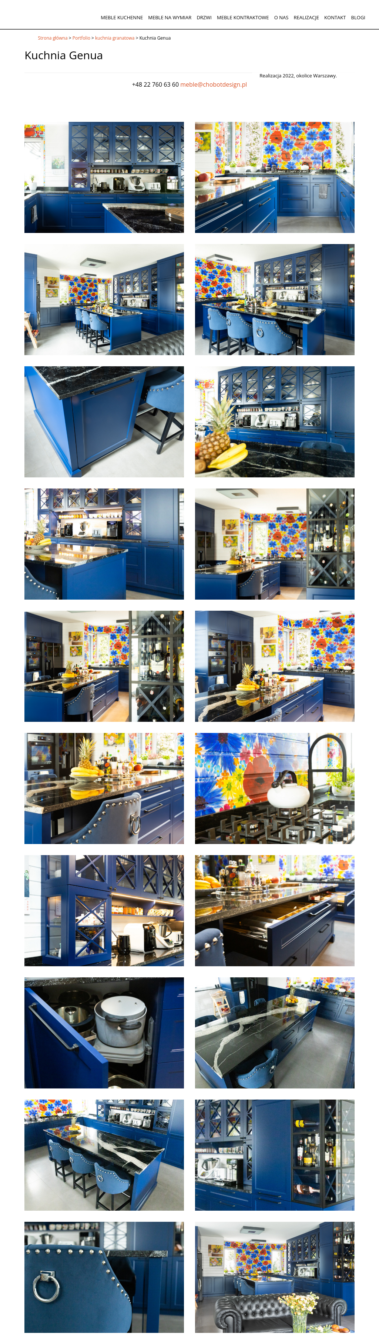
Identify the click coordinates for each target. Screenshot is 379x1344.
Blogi (358, 17)
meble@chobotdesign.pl (213, 84)
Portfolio (81, 38)
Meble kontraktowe (243, 17)
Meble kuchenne (122, 17)
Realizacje (306, 17)
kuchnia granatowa (115, 38)
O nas (281, 17)
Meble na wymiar (169, 17)
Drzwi (204, 17)
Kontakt (335, 17)
